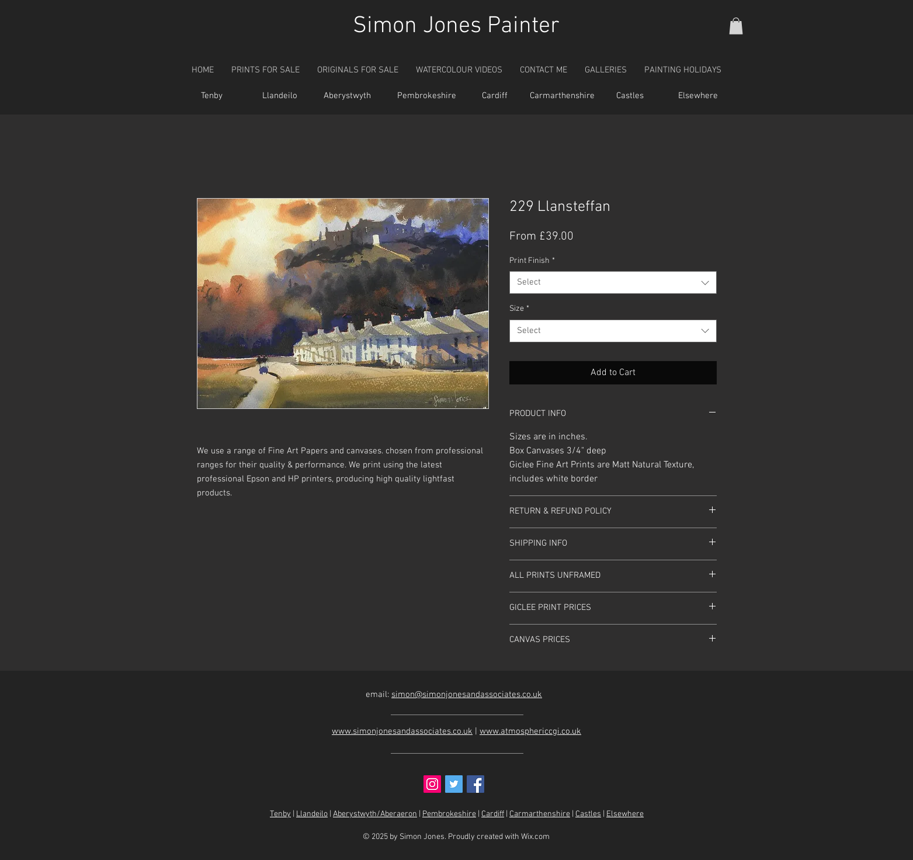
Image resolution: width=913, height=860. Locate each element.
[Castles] (630, 96)
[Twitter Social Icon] (454, 784)
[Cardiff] (495, 96)
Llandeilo (312, 814)
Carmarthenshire (539, 814)
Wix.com (535, 837)
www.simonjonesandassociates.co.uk (402, 731)
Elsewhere (625, 814)
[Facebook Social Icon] (475, 784)
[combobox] (613, 282)
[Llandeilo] (280, 96)
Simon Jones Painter (456, 26)
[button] (736, 26)
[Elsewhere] (698, 96)
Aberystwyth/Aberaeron (375, 814)
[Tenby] (212, 96)
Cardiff (492, 814)
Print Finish (532, 261)
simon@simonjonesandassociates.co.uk (466, 694)
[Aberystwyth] (347, 96)
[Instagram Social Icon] (432, 784)
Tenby (280, 814)
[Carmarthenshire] (562, 96)
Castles (588, 814)
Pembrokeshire (449, 814)
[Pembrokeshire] (427, 96)
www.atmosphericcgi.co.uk (530, 731)
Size (519, 309)
